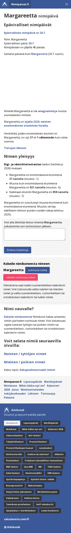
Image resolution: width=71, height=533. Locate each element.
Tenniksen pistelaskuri (18, 504)
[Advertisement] (35, 81)
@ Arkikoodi (12, 527)
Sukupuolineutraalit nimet (37, 370)
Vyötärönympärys (15, 479)
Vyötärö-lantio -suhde (42, 479)
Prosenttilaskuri (38, 441)
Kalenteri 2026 (55, 429)
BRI (40, 466)
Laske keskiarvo (50, 510)
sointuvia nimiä (37, 270)
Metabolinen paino (47, 491)
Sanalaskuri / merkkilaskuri (21, 510)
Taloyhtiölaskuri (15, 441)
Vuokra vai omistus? (38, 454)
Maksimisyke (35, 485)
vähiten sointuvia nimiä (20, 277)
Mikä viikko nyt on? (32, 385)
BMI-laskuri (12, 466)
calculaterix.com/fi (16, 519)
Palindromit (12, 498)
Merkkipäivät (53, 382)
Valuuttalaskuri (14, 435)
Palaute (9, 397)
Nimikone (10, 385)
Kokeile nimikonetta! (18, 317)
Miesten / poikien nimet (24, 362)
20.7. (43, 33)
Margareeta (39, 54)
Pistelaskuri (12, 460)
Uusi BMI (28, 466)
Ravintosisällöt (34, 473)
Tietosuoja (48, 393)
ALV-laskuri (35, 435)
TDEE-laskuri (54, 466)
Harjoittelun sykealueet (19, 491)
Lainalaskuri (45, 448)
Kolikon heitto (31, 498)
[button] (66, 4)
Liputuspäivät (33, 382)
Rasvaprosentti (14, 485)
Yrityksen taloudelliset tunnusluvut (44, 460)
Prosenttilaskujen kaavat (19, 448)
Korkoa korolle (14, 454)
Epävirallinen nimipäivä (19, 33)
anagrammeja (47, 111)
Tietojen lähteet (15, 148)
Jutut (15, 389)
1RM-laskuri (53, 473)
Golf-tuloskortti (44, 504)
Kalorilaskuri (13, 473)
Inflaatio (59, 454)
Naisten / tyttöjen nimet (25, 354)
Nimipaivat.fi (20, 4)
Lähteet (33, 393)
